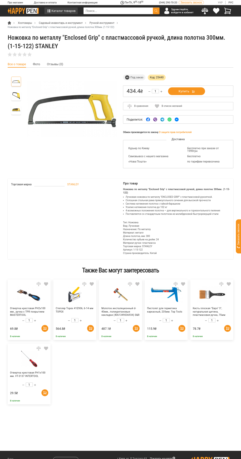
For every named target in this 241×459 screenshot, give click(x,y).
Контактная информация (82, 2)
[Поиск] (156, 10)
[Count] (155, 91)
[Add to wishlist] (46, 284)
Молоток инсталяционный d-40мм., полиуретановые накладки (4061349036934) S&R (120, 311)
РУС (230, 2)
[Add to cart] (44, 328)
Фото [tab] (36, 64)
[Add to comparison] (38, 284)
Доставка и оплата (45, 2)
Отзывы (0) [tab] (55, 64)
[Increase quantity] (161, 91)
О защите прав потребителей (175, 132)
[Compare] (205, 11)
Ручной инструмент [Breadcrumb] (101, 23)
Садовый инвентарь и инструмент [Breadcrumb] (61, 23)
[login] (216, 11)
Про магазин (15, 2)
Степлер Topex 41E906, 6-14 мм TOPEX (74, 310)
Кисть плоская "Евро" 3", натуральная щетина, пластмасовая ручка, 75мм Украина (209, 312)
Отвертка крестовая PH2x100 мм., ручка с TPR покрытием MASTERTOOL (28, 311)
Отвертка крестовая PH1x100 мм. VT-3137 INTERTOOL (28, 374)
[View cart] (227, 11)
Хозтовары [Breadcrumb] (25, 23)
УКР (220, 2)
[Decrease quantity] (149, 91)
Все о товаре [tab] (17, 64)
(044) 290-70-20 (168, 2)
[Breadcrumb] (9, 22)
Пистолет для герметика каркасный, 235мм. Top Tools (164, 310)
